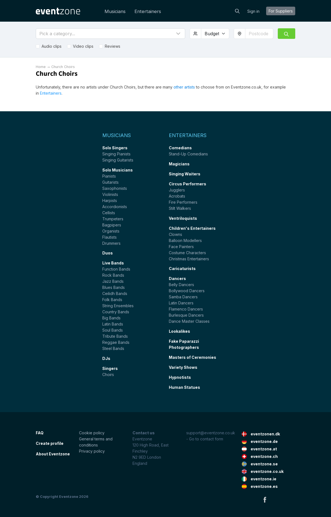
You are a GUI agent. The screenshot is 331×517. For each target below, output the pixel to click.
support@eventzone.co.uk (210, 432)
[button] (110, 33)
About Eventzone (53, 454)
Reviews (112, 46)
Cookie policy (92, 432)
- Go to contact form (204, 439)
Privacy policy (92, 451)
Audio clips (52, 46)
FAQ (40, 432)
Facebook (265, 499)
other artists (184, 87)
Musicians (115, 11)
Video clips (83, 46)
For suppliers (281, 11)
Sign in (253, 11)
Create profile (49, 443)
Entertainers (147, 11)
